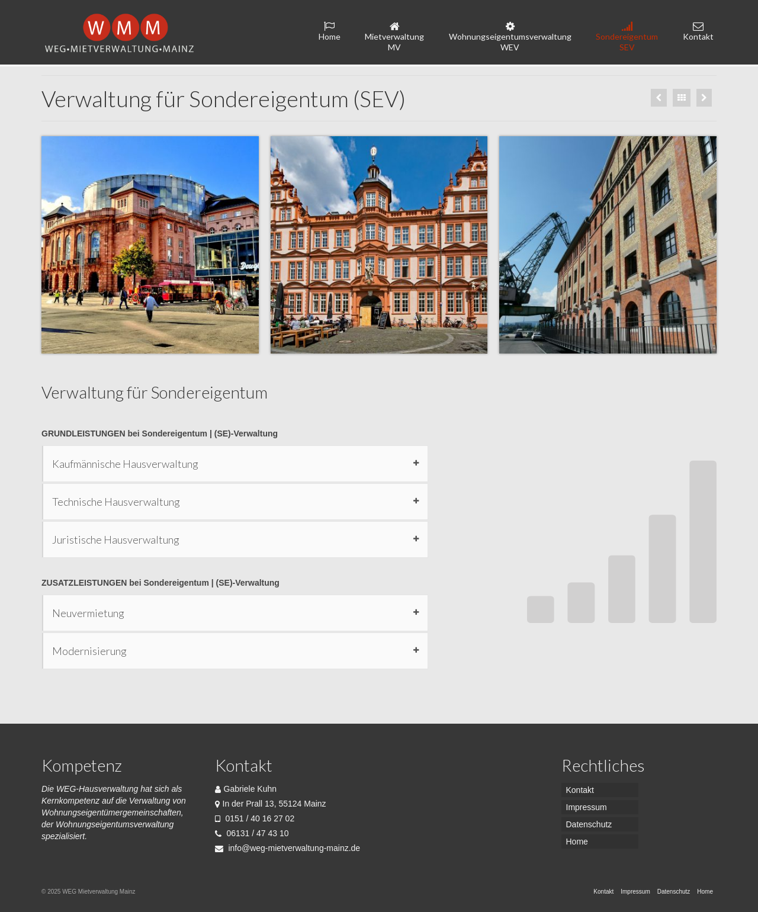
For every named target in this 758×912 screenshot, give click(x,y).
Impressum (586, 807)
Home (330, 31)
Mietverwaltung (394, 36)
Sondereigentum (627, 36)
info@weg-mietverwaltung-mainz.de (288, 848)
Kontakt (698, 31)
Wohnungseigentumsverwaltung (510, 36)
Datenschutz (589, 824)
